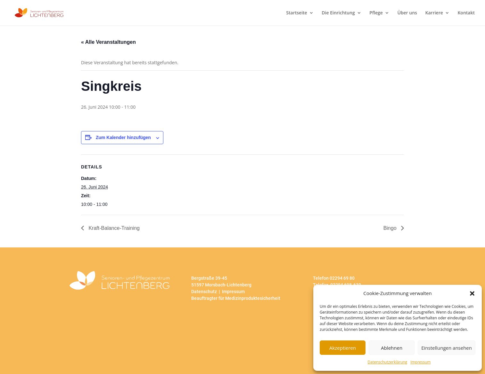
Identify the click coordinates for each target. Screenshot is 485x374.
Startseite (296, 13)
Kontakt (466, 13)
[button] (472, 293)
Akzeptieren (342, 348)
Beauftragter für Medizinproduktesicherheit (235, 298)
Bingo (390, 228)
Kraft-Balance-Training (113, 228)
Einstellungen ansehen (446, 348)
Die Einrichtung (338, 13)
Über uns (407, 13)
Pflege (375, 13)
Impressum (420, 362)
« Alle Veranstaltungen (108, 42)
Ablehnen (391, 348)
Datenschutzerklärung (387, 362)
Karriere (434, 13)
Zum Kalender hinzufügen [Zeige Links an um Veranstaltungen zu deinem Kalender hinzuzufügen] (123, 137)
